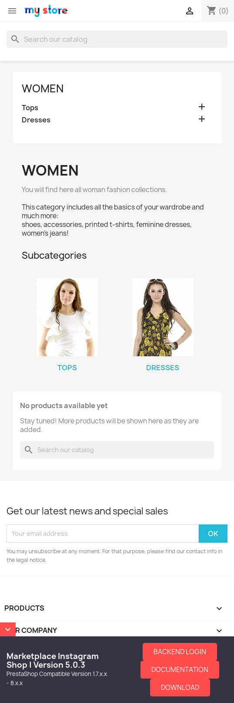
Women (43, 88)
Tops (30, 107)
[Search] (117, 39)
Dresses (36, 120)
